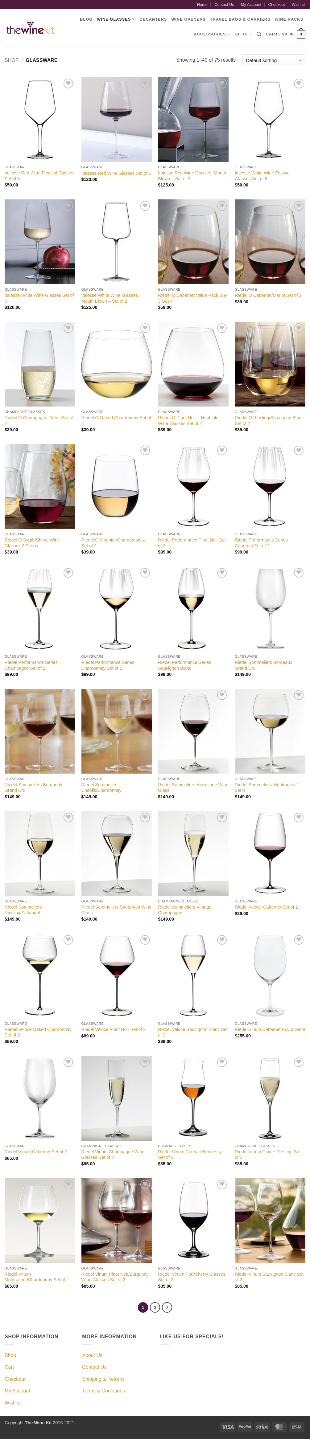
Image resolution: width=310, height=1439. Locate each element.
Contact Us (224, 4)
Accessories (212, 34)
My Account (251, 4)
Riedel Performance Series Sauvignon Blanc (184, 665)
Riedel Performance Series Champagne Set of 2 (31, 665)
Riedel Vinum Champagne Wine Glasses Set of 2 (113, 1154)
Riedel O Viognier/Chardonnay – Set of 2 (113, 543)
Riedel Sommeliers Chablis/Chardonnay (101, 787)
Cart (9, 1367)
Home (202, 4)
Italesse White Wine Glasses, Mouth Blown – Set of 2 (110, 298)
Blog (86, 19)
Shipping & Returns (103, 1379)
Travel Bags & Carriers (240, 19)
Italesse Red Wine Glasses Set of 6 (116, 173)
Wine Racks (289, 19)
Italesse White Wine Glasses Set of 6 (39, 298)
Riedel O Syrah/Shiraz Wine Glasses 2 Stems (32, 543)
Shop (12, 60)
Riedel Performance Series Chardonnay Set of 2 (107, 665)
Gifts (243, 34)
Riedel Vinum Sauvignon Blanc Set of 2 (269, 1277)
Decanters (153, 19)
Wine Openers (188, 19)
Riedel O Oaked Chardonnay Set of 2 (116, 420)
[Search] (259, 34)
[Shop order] (273, 60)
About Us (92, 1355)
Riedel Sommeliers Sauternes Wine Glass (116, 910)
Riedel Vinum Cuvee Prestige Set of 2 (267, 1154)
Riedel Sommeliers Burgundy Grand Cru (33, 787)
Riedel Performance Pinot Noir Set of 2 (192, 543)
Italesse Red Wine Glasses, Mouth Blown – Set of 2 (192, 175)
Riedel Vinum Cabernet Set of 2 (36, 1151)
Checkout (276, 4)
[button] (285, 34)
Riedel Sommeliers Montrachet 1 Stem (267, 787)
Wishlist (298, 4)
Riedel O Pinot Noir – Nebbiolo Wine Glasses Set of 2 (188, 420)
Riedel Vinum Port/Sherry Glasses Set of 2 (191, 1277)
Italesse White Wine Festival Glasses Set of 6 (263, 175)
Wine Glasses (116, 19)
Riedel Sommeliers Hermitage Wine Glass (193, 787)
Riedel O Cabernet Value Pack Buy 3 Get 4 (192, 298)
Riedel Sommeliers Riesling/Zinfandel (23, 910)
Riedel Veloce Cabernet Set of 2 (266, 907)
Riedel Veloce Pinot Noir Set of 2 (113, 1029)
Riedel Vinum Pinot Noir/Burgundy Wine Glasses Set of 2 (115, 1277)
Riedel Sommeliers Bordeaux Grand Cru (263, 665)
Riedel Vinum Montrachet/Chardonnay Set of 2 (37, 1277)
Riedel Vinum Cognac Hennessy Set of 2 (190, 1154)
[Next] (167, 1307)
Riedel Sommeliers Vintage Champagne (184, 910)
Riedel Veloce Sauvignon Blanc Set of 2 (193, 1032)
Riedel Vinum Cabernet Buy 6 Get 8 (270, 1029)
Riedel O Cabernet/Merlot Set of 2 (268, 295)
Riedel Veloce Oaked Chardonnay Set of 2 (38, 1032)
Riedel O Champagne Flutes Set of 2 (39, 420)
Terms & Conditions (103, 1390)
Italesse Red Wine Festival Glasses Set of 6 (39, 175)
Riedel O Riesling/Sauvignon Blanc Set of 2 (269, 420)
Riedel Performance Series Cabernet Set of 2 (261, 543)
